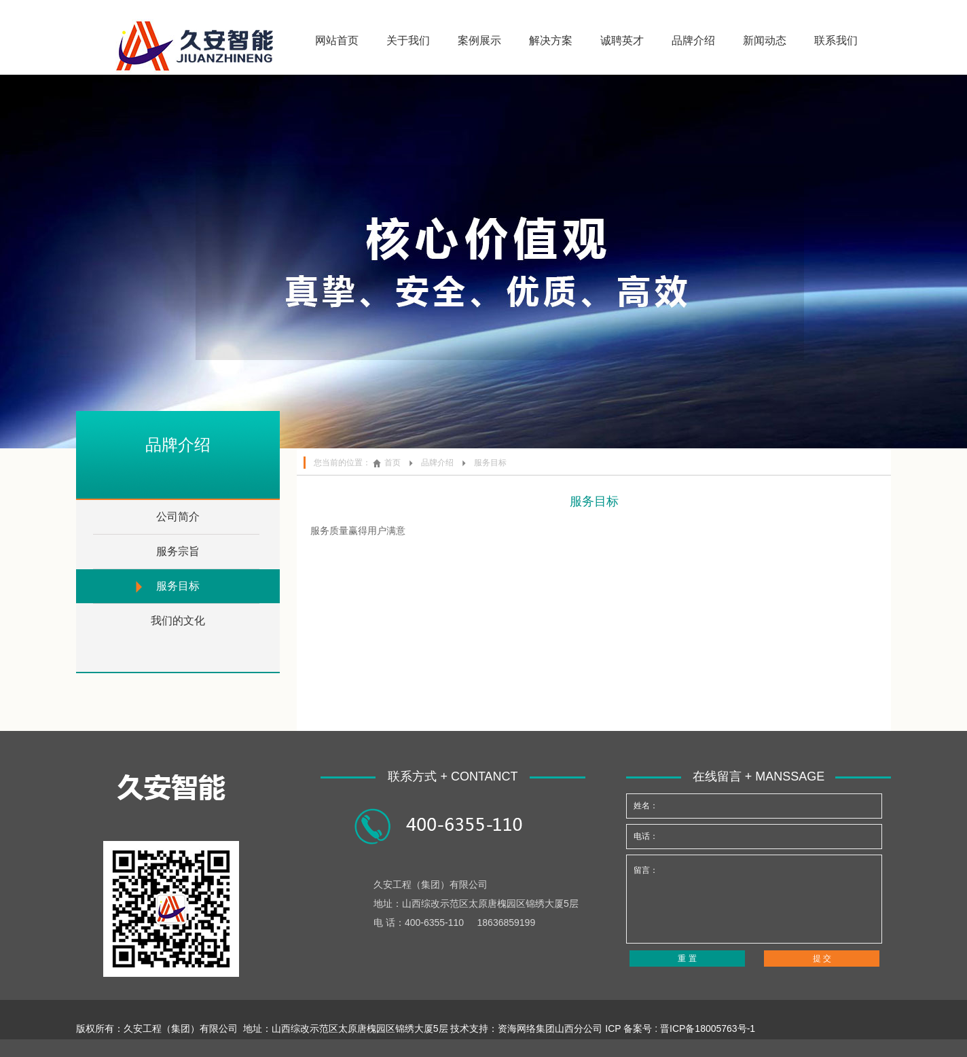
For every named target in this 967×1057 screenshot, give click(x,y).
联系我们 (836, 40)
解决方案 (550, 40)
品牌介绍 (693, 40)
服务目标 (178, 586)
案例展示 (479, 40)
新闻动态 (764, 40)
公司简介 (178, 516)
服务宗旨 (178, 551)
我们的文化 (178, 620)
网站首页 (337, 40)
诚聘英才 (622, 40)
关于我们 (408, 40)
